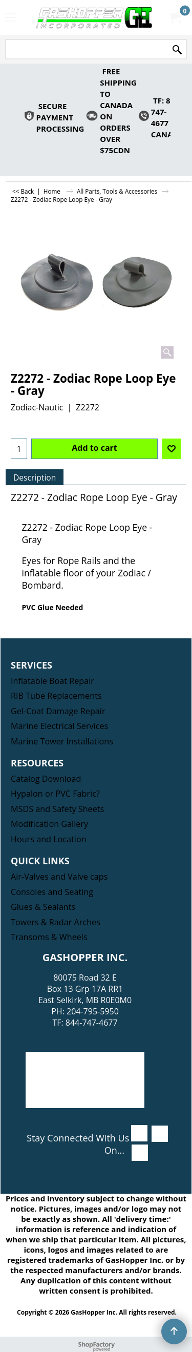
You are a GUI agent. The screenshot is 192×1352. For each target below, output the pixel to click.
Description (34, 477)
